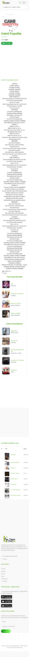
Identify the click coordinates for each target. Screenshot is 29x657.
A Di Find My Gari (15, 490)
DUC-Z (25, 473)
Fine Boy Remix (15, 473)
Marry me (13, 484)
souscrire (6, 631)
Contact (4, 559)
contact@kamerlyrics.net (9, 556)
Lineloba (13, 454)
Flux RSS (4, 581)
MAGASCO (4, 37)
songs (17, 443)
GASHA (26, 479)
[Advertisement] (14, 62)
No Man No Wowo (16, 495)
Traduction (4, 579)
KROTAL (26, 490)
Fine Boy (13, 468)
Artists (3, 574)
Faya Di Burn (14, 479)
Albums (3, 571)
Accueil (3, 569)
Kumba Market (15, 462)
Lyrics (2, 576)
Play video (7, 43)
